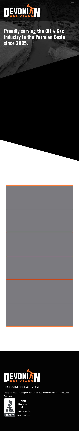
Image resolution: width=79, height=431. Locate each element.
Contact (35, 387)
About (15, 387)
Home (7, 387)
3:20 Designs (21, 393)
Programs (25, 387)
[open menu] (72, 4)
